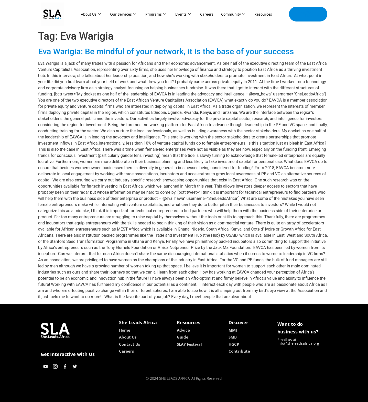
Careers (206, 14)
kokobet (151, 396)
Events (183, 14)
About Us (91, 14)
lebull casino (171, 396)
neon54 (217, 396)
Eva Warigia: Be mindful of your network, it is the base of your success (166, 51)
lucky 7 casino (196, 396)
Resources (263, 14)
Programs (155, 14)
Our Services (123, 14)
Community (233, 14)
